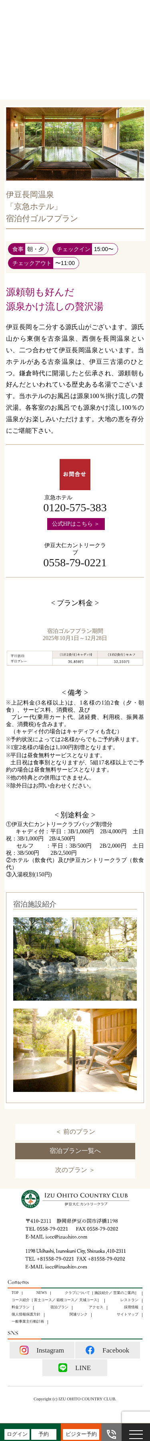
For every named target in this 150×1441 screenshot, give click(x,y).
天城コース (88, 1300)
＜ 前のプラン (75, 1131)
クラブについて (77, 1293)
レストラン (129, 1300)
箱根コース (65, 1300)
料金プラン (21, 1307)
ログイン (17, 1434)
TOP (15, 1293)
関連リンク (79, 1314)
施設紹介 (101, 1293)
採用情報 (131, 1307)
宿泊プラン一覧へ (75, 1150)
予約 (43, 1434)
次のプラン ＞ (75, 1169)
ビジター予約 (81, 1434)
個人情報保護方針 (26, 1314)
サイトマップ (127, 1314)
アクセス (96, 1307)
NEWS (41, 1293)
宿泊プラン (59, 1307)
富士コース (43, 1300)
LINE (74, 1367)
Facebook (107, 1350)
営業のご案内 (124, 1293)
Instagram (42, 1350)
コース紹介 (21, 1300)
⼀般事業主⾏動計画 (28, 1321)
